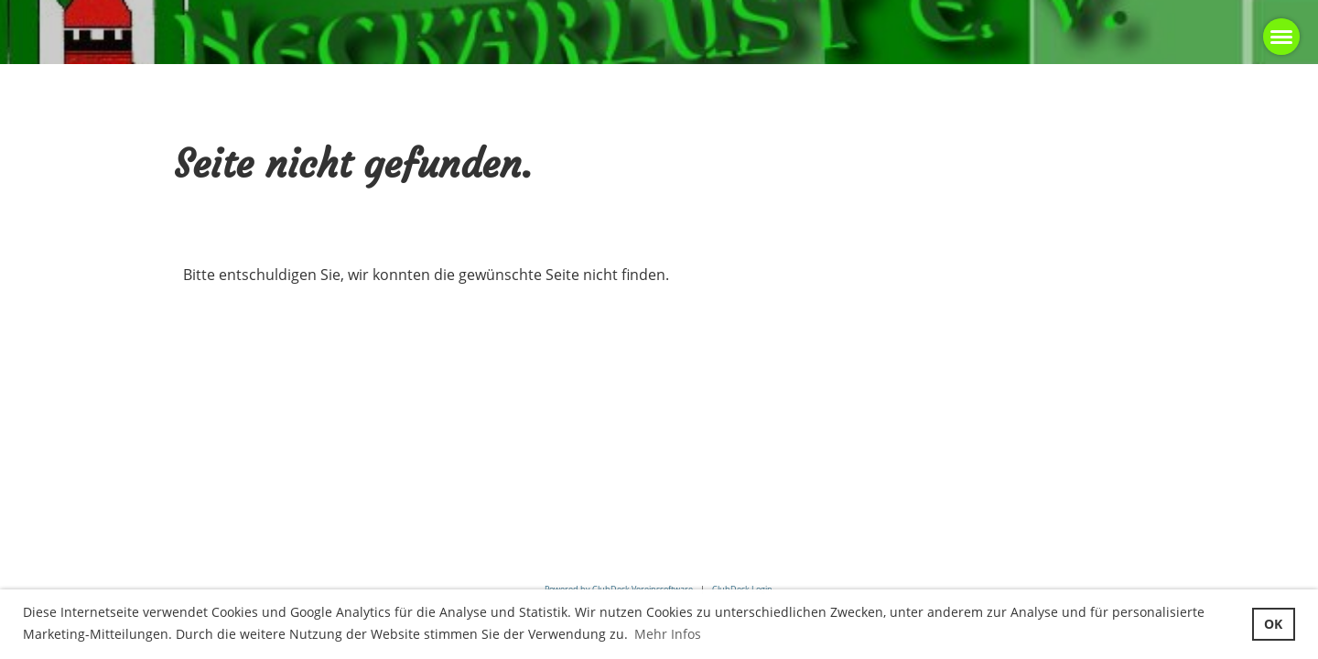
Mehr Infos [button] (667, 634)
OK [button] (1273, 623)
